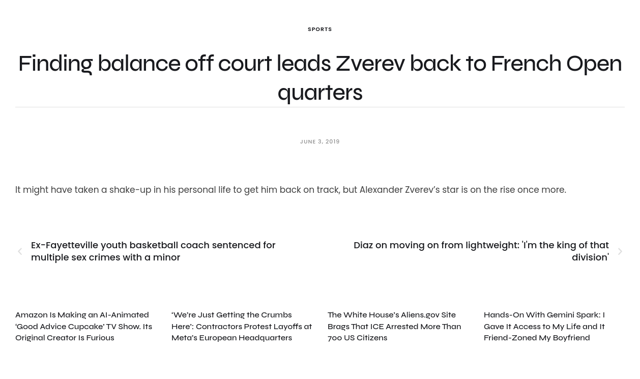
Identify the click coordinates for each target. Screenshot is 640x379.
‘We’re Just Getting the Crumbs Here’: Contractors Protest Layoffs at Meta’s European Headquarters (241, 326)
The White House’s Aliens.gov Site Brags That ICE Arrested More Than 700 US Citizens (394, 326)
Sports (320, 29)
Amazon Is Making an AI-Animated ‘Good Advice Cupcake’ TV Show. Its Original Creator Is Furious (83, 326)
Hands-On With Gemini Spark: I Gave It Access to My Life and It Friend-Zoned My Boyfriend (544, 326)
